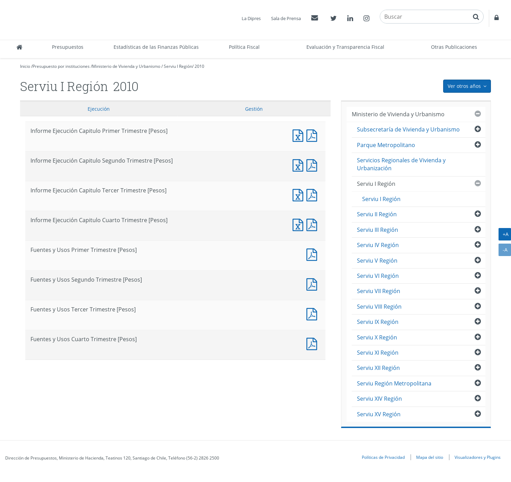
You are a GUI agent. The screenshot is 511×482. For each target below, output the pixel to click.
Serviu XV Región (379, 414)
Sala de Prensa (286, 18)
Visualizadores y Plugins (478, 457)
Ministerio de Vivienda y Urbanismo (126, 66)
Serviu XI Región (377, 352)
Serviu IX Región (377, 322)
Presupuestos (67, 47)
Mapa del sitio (429, 457)
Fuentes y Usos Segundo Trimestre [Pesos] (313, 283)
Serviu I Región (178, 66)
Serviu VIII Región (379, 306)
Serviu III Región (377, 230)
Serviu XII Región (378, 368)
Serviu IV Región (378, 245)
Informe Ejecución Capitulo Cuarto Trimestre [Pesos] (299, 224)
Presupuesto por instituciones (61, 66)
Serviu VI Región (378, 276)
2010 (199, 66)
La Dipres (251, 18)
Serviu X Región (377, 337)
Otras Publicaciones (454, 47)
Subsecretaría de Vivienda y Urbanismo (408, 129)
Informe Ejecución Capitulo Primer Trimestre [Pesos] (299, 135)
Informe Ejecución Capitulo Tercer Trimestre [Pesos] (299, 194)
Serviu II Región (377, 214)
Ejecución (99, 109)
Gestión (254, 109)
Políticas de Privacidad (383, 457)
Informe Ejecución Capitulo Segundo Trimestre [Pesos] (299, 164)
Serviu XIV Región (379, 398)
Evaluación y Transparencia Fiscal (345, 47)
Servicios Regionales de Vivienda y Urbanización (401, 164)
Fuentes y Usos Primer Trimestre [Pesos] (313, 254)
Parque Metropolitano (386, 145)
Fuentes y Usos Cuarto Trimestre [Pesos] (313, 343)
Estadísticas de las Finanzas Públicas (156, 47)
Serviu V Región (377, 260)
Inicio (25, 66)
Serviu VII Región (378, 291)
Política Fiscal (244, 47)
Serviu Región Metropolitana (394, 383)
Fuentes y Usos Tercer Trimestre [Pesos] (313, 313)
